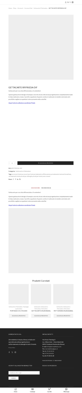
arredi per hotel (37, 176)
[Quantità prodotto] (12, 163)
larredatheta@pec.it (51, 349)
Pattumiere (44, 308)
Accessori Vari (29, 8)
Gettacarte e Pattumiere (41, 8)
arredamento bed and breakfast (61, 174)
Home (10, 8)
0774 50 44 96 (49, 353)
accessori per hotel (28, 174)
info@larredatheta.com (54, 346)
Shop (14, 8)
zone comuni (46, 176)
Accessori (20, 8)
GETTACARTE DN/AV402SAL (41, 310)
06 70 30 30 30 (49, 351)
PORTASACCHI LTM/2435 (18, 310)
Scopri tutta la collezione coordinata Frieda (21, 103)
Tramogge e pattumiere (18, 308)
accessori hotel (16, 174)
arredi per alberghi (26, 176)
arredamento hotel (14, 176)
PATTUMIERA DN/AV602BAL (63, 310)
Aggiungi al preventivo (46, 163)
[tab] (35, 188)
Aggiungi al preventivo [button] (18, 315)
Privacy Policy (11, 347)
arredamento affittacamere (42, 174)
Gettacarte (37, 306)
